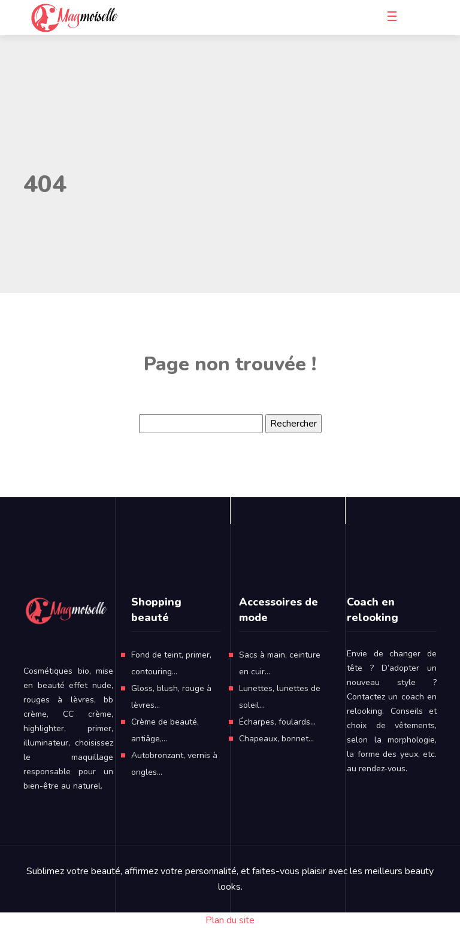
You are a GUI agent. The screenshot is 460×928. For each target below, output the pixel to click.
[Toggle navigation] (394, 18)
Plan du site (230, 920)
